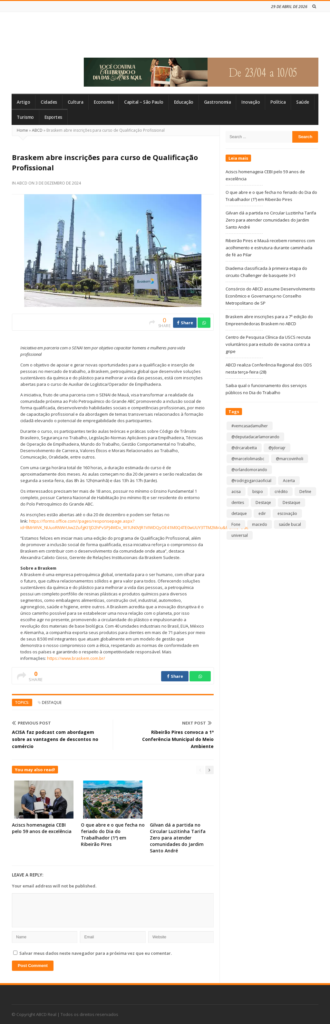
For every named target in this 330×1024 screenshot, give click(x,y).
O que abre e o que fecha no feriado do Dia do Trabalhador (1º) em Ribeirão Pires (113, 834)
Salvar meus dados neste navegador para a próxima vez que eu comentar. (95, 953)
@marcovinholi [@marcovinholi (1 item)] (289, 458)
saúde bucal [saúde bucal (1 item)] (290, 524)
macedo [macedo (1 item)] (259, 524)
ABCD (37, 130)
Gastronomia (217, 102)
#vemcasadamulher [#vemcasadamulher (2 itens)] (249, 426)
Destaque (52, 702)
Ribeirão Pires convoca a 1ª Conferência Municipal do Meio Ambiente (178, 739)
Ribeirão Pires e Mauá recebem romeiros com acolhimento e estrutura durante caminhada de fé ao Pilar (270, 248)
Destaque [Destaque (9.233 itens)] (291, 502)
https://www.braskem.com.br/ (76, 658)
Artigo (23, 102)
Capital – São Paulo (143, 102)
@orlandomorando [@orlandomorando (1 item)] (249, 469)
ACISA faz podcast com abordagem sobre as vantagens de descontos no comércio (55, 739)
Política (278, 102)
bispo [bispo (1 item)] (257, 491)
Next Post (197, 723)
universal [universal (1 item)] (239, 535)
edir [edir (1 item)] (262, 513)
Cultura (75, 102)
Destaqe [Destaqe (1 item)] (263, 502)
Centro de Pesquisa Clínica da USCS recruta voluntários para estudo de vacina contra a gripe (268, 344)
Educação (183, 102)
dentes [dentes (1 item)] (237, 502)
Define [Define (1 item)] (305, 491)
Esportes (53, 117)
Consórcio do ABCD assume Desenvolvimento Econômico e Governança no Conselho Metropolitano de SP (270, 296)
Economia (103, 102)
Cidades (49, 102)
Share (185, 323)
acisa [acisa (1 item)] (236, 491)
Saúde (302, 102)
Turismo (25, 117)
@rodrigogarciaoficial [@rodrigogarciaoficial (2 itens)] (251, 480)
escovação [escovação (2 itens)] (287, 513)
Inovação (250, 102)
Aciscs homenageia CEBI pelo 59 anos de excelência (42, 828)
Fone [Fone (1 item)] (235, 524)
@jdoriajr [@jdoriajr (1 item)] (277, 447)
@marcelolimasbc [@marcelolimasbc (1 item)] (247, 458)
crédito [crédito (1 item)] (281, 491)
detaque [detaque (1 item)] (239, 513)
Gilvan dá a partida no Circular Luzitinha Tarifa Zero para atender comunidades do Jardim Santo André (178, 838)
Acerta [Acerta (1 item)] (289, 480)
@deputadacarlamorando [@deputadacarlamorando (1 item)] (255, 437)
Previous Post (31, 723)
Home (22, 130)
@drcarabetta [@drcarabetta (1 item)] (244, 447)
